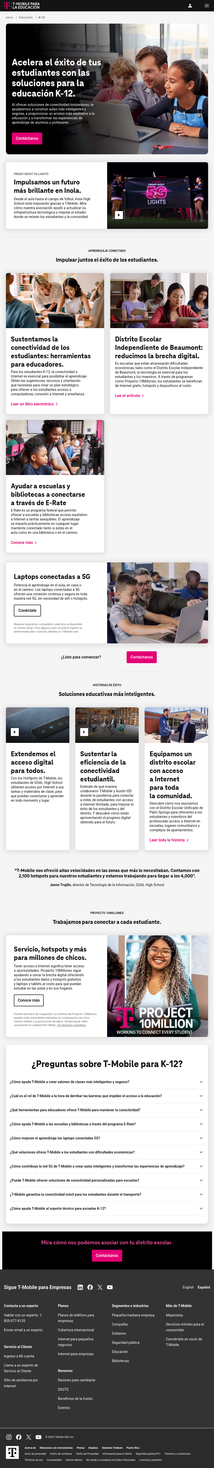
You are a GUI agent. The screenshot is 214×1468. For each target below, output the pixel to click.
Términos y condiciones (177, 1453)
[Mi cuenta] (191, 6)
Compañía (120, 1324)
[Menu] (207, 5)
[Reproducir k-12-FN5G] (119, 215)
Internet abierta (74, 1460)
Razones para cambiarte (76, 1380)
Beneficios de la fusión (75, 1399)
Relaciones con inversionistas (56, 1448)
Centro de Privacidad (87, 1453)
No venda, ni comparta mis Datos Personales (111, 1460)
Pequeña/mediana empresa (133, 1315)
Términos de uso (34, 1460)
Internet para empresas (76, 1354)
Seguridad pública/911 (148, 1453)
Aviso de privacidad (35, 1453)
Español (204, 1287)
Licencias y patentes (150, 1460)
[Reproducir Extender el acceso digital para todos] (15, 732)
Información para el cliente (117, 1453)
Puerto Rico (132, 1448)
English (188, 1287)
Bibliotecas (120, 1361)
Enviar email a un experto (23, 1330)
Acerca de (30, 1448)
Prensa (81, 1448)
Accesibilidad (54, 1460)
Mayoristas (174, 1315)
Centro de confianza (61, 1453)
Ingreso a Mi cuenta (19, 1356)
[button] (27, 138)
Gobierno (119, 1333)
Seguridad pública (126, 1343)
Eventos (64, 1408)
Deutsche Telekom (112, 1448)
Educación (120, 1352)
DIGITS (63, 1389)
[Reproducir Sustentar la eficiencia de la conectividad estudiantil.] (84, 732)
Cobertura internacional (76, 1330)
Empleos (93, 1448)
